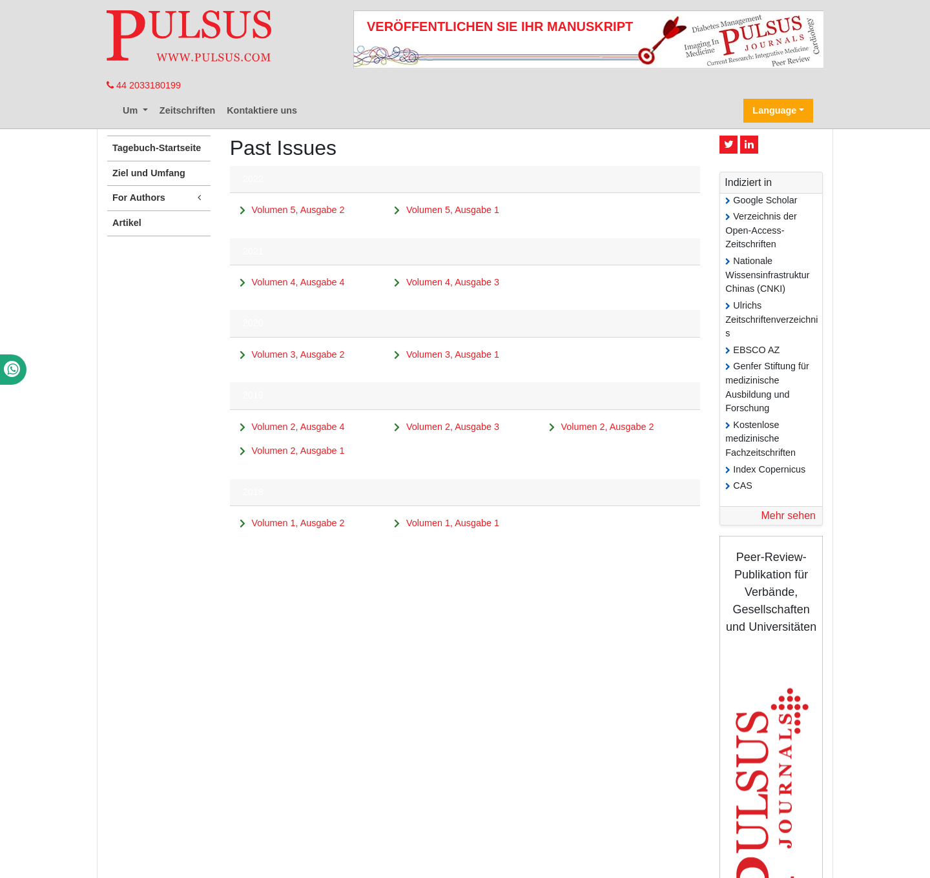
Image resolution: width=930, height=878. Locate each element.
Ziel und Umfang (148, 173)
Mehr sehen (788, 515)
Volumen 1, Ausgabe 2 (297, 523)
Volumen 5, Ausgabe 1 (452, 210)
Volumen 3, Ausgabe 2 (297, 354)
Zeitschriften (187, 110)
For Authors (158, 198)
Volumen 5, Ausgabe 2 (297, 210)
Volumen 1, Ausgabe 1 (452, 523)
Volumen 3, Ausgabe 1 (452, 354)
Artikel (126, 223)
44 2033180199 (144, 85)
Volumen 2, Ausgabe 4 (297, 427)
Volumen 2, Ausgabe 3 (452, 427)
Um (131, 110)
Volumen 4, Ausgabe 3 (452, 282)
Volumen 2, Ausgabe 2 (607, 427)
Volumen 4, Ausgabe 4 (297, 282)
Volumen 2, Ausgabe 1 (297, 450)
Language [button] (774, 110)
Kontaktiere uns (262, 110)
